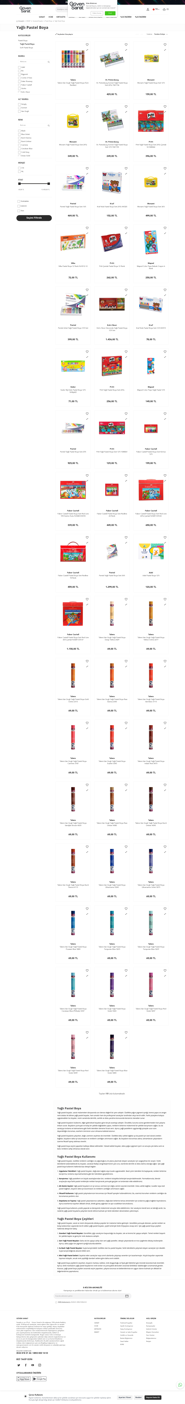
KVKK (122, 1344)
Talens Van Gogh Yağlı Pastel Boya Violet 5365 (112, 1010)
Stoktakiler (23, 201)
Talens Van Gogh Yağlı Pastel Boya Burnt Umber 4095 (151, 824)
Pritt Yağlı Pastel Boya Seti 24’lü (112, 390)
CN (21, 168)
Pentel (73, 204)
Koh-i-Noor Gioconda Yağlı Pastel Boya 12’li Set (112, 329)
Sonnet (22, 108)
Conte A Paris (25, 78)
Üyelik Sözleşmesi (126, 1326)
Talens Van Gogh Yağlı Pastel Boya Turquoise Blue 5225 (112, 948)
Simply (22, 104)
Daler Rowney (25, 81)
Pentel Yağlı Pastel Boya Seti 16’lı (73, 207)
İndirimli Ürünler (151, 1329)
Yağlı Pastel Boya (27, 44)
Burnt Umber (24, 141)
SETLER (82, 17)
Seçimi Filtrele (34, 218)
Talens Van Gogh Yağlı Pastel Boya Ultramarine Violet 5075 (151, 886)
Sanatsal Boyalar (38, 21)
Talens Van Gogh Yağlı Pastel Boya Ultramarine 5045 (112, 886)
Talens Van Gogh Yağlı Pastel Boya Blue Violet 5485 (112, 1072)
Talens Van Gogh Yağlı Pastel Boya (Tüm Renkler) (73, 84)
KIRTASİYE (61, 17)
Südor (73, 387)
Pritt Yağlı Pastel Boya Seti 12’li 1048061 (112, 452)
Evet (110, 13)
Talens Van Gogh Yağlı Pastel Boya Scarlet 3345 (112, 763)
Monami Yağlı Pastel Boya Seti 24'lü (73, 145)
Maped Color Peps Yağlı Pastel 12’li (151, 390)
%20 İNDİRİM (140, 17)
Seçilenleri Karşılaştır (64, 34)
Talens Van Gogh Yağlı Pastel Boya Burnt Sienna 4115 (73, 886)
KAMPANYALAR (95, 17)
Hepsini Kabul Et (153, 1397)
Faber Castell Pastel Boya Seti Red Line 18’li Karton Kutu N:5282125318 (73, 515)
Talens (73, 80)
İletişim (148, 1341)
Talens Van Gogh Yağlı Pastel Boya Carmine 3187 (73, 763)
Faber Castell (25, 85)
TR (156, 9)
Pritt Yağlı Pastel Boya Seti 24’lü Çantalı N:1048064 (151, 146)
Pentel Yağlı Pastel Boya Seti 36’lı (112, 576)
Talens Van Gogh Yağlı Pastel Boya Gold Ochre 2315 (73, 701)
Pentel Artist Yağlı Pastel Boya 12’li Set (73, 328)
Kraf (112, 204)
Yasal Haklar (124, 1341)
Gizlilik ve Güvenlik (126, 1335)
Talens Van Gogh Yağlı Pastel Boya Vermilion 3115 (151, 701)
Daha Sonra (97, 13)
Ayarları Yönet (125, 1397)
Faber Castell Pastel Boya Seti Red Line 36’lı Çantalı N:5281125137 (73, 639)
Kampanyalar (150, 1326)
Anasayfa (20, 21)
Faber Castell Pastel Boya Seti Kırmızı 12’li (151, 453)
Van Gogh (23, 111)
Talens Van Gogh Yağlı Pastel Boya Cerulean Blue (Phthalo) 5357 (73, 1010)
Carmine (23, 145)
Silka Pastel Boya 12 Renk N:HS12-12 (73, 266)
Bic (21, 71)
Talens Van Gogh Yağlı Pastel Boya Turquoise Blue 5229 (151, 948)
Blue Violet (24, 134)
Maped (151, 263)
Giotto (22, 88)
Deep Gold (24, 156)
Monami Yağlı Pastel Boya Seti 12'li (151, 83)
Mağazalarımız (151, 1338)
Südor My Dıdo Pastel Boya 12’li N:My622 (73, 391)
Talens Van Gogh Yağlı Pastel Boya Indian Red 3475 (151, 763)
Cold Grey (23, 152)
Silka (73, 263)
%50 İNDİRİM (111, 17)
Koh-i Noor (24, 92)
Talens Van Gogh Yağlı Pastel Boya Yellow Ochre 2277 (151, 639)
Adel (21, 67)
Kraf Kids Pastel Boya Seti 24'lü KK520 (112, 207)
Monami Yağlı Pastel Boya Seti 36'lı (151, 207)
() (166, 9)
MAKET (72, 17)
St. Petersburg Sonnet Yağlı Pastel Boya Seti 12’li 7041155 (112, 146)
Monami (150, 80)
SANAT (42, 17)
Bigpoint (23, 74)
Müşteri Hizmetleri (152, 1332)
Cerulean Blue (25, 149)
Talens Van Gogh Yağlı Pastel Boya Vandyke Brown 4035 (73, 824)
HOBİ (51, 17)
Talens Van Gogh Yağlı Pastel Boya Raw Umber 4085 (112, 824)
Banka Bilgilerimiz (126, 1338)
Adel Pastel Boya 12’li (151, 576)
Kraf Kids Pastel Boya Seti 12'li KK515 (151, 328)
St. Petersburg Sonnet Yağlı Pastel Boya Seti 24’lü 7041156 (112, 84)
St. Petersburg (112, 80)
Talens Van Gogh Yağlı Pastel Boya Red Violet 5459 (73, 1072)
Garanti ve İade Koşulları (128, 1332)
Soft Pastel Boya (26, 48)
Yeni (21, 211)
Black (21, 131)
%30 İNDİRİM (125, 17)
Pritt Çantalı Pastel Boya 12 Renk (112, 266)
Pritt (151, 142)
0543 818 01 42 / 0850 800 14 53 (32, 1353)
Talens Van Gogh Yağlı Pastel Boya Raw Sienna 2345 (112, 701)
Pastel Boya (48, 21)
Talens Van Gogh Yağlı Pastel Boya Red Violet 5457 (151, 1010)
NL (21, 171)
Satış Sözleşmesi (126, 1329)
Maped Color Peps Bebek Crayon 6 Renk (151, 267)
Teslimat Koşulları (126, 1323)
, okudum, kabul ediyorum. (71, 1302)
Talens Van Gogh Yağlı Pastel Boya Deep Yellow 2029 (112, 639)
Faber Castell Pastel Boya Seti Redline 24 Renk (112, 515)
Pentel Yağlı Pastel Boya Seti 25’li (73, 452)
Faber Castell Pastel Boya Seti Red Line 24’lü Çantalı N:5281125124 (151, 515)
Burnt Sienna (24, 138)
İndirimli (22, 206)
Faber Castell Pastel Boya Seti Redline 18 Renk (73, 577)
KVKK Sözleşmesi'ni (64, 1302)
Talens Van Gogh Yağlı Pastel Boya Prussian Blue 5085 (73, 948)
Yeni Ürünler (150, 1335)
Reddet (138, 1397)
